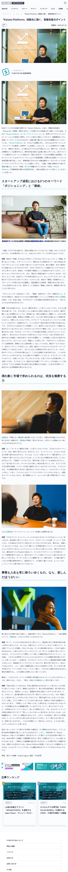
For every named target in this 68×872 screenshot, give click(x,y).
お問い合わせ (11, 856)
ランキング (43, 9)
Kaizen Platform (16, 143)
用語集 (61, 9)
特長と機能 (11, 839)
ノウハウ (10, 844)
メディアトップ (6, 14)
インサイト (14, 9)
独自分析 (4, 9)
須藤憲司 (28, 169)
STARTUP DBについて (15, 833)
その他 (9, 862)
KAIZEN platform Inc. (39, 241)
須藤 (62, 296)
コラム (53, 9)
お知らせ (10, 850)
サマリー (34, 9)
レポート (24, 9)
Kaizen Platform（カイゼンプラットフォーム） (24, 134)
